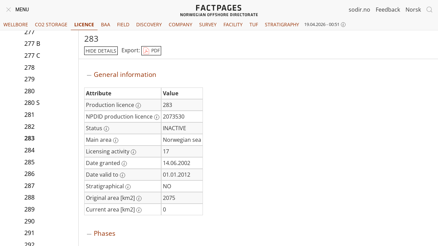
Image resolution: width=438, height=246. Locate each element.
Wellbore (15, 24)
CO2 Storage (51, 24)
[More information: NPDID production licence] (156, 117)
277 (29, 32)
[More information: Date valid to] (122, 175)
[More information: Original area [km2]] (139, 198)
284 (29, 150)
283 (29, 138)
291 (29, 233)
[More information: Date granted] (124, 163)
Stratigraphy (282, 24)
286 (29, 173)
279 (29, 79)
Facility (233, 24)
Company (180, 24)
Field (123, 24)
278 (29, 67)
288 (29, 197)
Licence (84, 24)
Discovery (149, 24)
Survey (208, 24)
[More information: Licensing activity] (133, 152)
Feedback (388, 9)
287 (29, 185)
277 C (32, 55)
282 (29, 126)
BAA (105, 24)
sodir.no (359, 9)
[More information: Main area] (115, 140)
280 (29, 91)
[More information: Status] (106, 129)
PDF (151, 51)
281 (29, 114)
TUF (253, 24)
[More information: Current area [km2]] (139, 210)
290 (29, 221)
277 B (32, 43)
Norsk (413, 9)
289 (29, 209)
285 (29, 162)
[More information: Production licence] (138, 105)
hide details (101, 50)
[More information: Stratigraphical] (128, 187)
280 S (32, 102)
